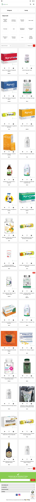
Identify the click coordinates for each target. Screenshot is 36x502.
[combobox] (6, 45)
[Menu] (34, 490)
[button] (33, 1)
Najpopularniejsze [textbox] (4, 45)
